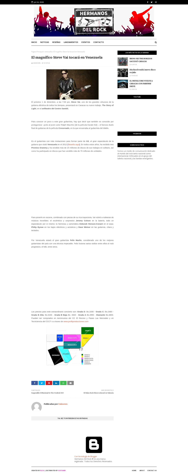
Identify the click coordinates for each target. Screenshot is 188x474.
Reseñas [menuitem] (56, 42)
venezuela (48, 52)
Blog (42, 470)
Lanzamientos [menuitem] (71, 42)
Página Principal (37, 52)
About (142, 470)
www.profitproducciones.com (76, 321)
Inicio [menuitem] (34, 42)
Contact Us (152, 470)
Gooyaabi (62, 470)
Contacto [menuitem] (98, 42)
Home (134, 470)
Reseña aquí (73, 144)
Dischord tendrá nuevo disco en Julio (143, 71)
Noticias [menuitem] (44, 42)
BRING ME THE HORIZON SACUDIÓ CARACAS (141, 60)
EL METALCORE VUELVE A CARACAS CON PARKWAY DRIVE (141, 84)
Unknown (36, 63)
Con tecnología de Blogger (94, 455)
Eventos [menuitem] (85, 42)
